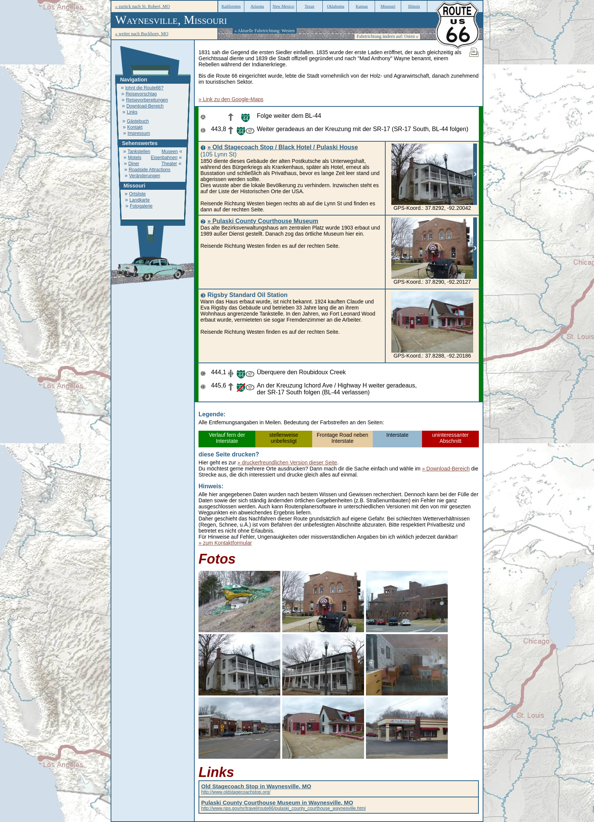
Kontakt (135, 127)
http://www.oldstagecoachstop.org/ (256, 789)
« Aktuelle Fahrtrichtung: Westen (264, 30)
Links (132, 112)
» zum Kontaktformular (225, 543)
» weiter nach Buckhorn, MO (141, 33)
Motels (134, 157)
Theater (169, 163)
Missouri (387, 6)
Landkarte (140, 200)
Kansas (362, 6)
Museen (170, 151)
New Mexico (283, 6)
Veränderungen (144, 175)
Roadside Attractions (149, 169)
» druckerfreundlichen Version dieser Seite (287, 462)
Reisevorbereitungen (147, 100)
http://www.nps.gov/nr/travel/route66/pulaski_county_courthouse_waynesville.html (283, 805)
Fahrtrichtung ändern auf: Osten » (387, 36)
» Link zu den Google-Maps (231, 99)
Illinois (414, 6)
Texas (309, 6)
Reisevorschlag (141, 94)
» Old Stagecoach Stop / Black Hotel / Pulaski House (282, 147)
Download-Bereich (145, 106)
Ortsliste (137, 194)
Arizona (257, 6)
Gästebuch (138, 121)
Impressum (139, 133)
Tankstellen (139, 151)
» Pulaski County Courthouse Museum (262, 221)
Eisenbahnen (164, 157)
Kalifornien (231, 6)
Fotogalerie (141, 206)
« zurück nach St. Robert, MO (142, 6)
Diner (133, 163)
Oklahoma (335, 6)
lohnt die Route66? (144, 88)
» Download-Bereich (446, 469)
